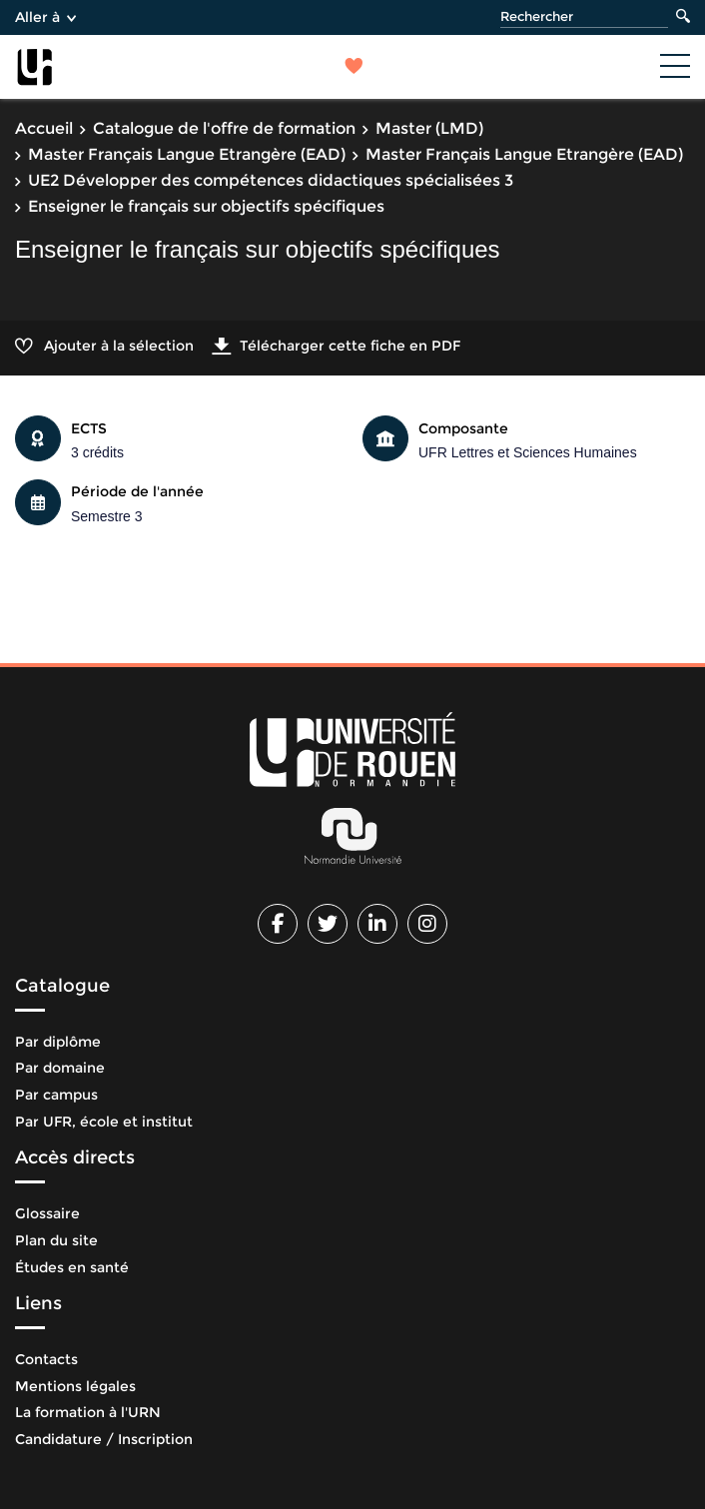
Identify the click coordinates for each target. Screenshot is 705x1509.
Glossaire (47, 1213)
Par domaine (60, 1068)
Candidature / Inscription (104, 1439)
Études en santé (72, 1267)
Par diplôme (58, 1042)
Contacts (46, 1359)
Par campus (56, 1095)
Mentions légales (75, 1386)
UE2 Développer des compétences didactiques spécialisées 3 (270, 180)
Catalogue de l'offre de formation (224, 128)
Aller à (45, 17)
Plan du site (56, 1240)
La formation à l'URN (88, 1412)
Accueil (44, 128)
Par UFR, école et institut (104, 1122)
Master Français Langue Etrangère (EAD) (187, 154)
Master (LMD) (429, 128)
